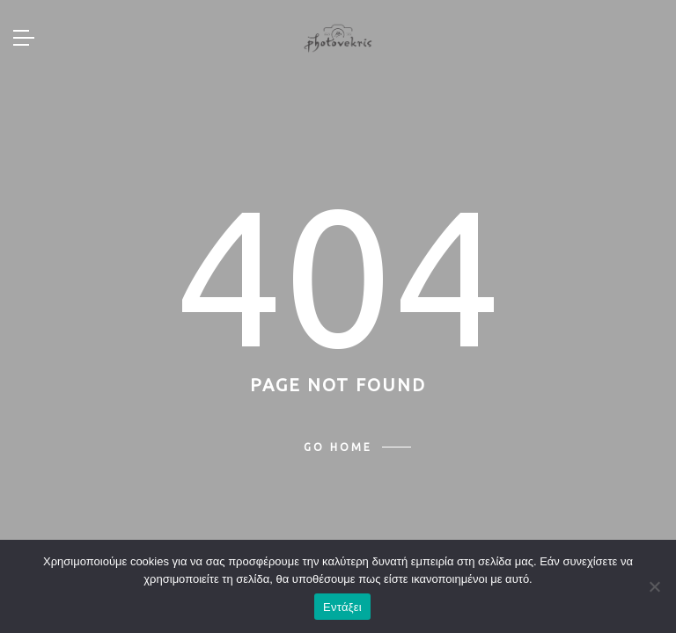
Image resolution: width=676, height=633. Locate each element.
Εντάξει (342, 607)
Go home (338, 447)
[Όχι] (654, 586)
